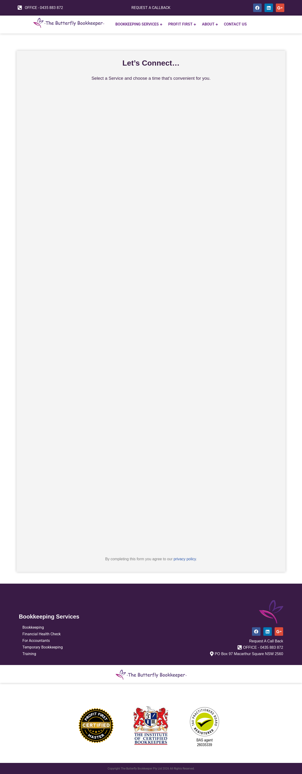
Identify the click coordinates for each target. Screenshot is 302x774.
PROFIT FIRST (182, 24)
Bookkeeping (33, 627)
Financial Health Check (41, 634)
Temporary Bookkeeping (42, 647)
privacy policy (185, 559)
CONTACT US (235, 24)
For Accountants (36, 640)
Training (29, 653)
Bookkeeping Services (138, 24)
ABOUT (210, 24)
